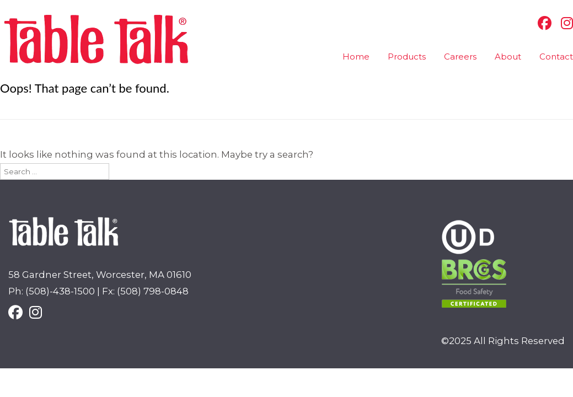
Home (355, 56)
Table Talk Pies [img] (96, 39)
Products (407, 56)
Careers (460, 56)
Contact (556, 56)
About (508, 56)
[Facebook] (541, 23)
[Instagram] (564, 23)
